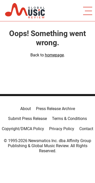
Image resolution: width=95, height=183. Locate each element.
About (25, 108)
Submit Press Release (27, 118)
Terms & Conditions (69, 118)
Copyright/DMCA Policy (23, 128)
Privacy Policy (61, 128)
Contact (86, 128)
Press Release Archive (55, 108)
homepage (54, 55)
